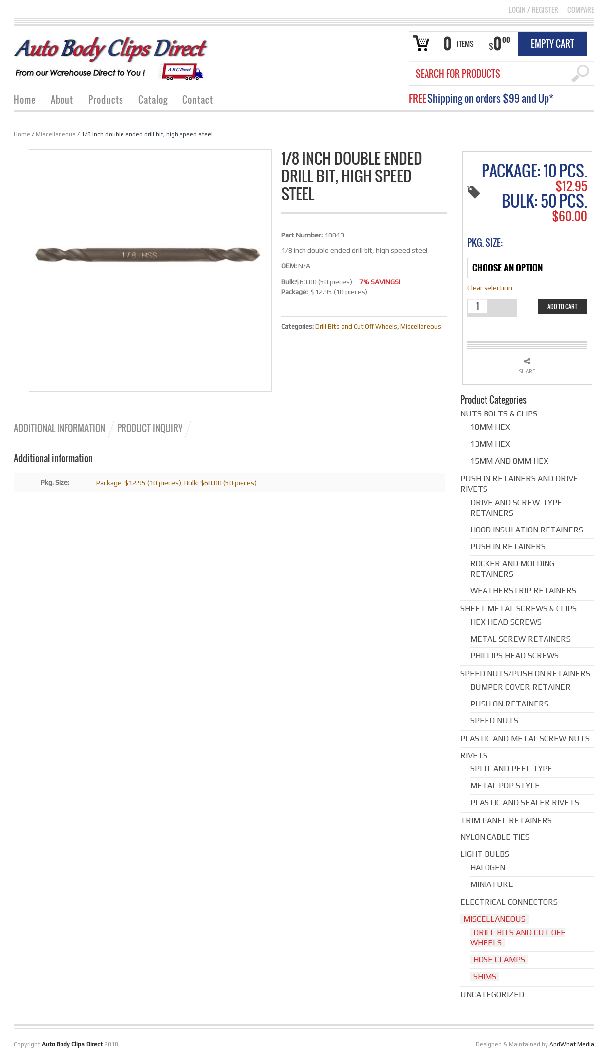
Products (105, 99)
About (62, 99)
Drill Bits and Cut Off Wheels (356, 326)
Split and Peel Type (511, 768)
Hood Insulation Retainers (526, 529)
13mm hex (490, 444)
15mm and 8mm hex (509, 461)
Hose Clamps (499, 959)
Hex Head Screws (506, 622)
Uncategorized (492, 994)
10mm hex (490, 427)
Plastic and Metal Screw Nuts (525, 738)
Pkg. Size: (485, 243)
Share (527, 371)
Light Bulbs (484, 854)
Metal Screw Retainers (520, 639)
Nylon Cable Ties (495, 837)
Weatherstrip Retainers (523, 590)
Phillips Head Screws (514, 655)
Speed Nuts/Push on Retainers (525, 673)
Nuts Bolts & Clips (498, 413)
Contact (197, 99)
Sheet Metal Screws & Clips (518, 608)
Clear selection (489, 288)
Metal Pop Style (505, 785)
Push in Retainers (508, 546)
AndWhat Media (571, 1044)
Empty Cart (552, 43)
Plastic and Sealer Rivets (524, 802)
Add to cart (562, 306)
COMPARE (580, 10)
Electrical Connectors (509, 902)
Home (25, 99)
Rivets (473, 755)
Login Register (533, 9)
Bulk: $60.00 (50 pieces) (220, 483)
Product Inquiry (149, 428)
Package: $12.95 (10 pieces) (138, 483)
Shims (484, 976)
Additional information (59, 428)
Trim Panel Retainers (506, 820)
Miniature (491, 884)
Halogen (487, 867)
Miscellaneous (56, 134)
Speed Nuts (494, 720)
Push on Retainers (509, 703)
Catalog (153, 99)
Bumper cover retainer (520, 687)
